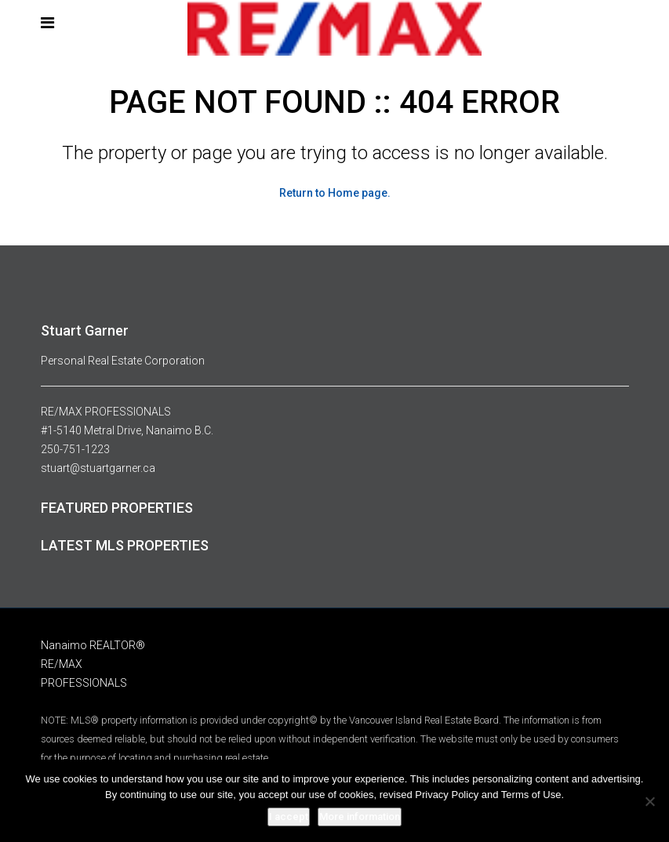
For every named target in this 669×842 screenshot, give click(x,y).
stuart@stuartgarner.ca (98, 468)
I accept (288, 816)
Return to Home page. (335, 193)
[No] (649, 801)
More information (359, 816)
